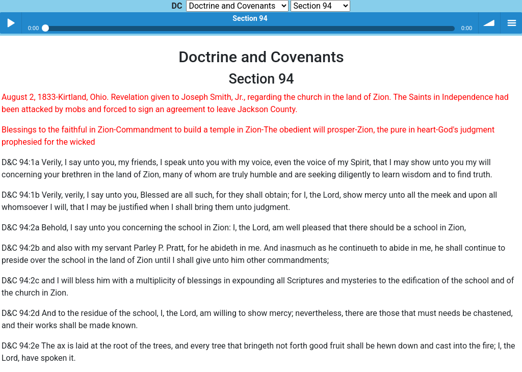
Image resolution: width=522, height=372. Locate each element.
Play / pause (10, 23)
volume (489, 23)
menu (511, 23)
